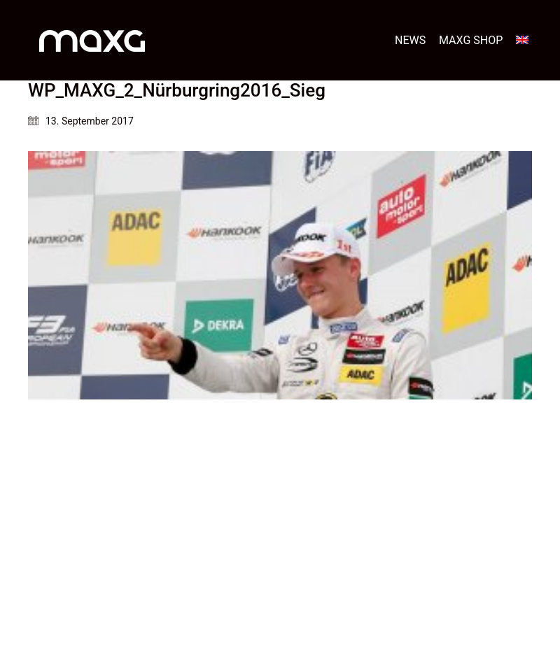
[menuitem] (522, 40)
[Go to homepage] (92, 40)
